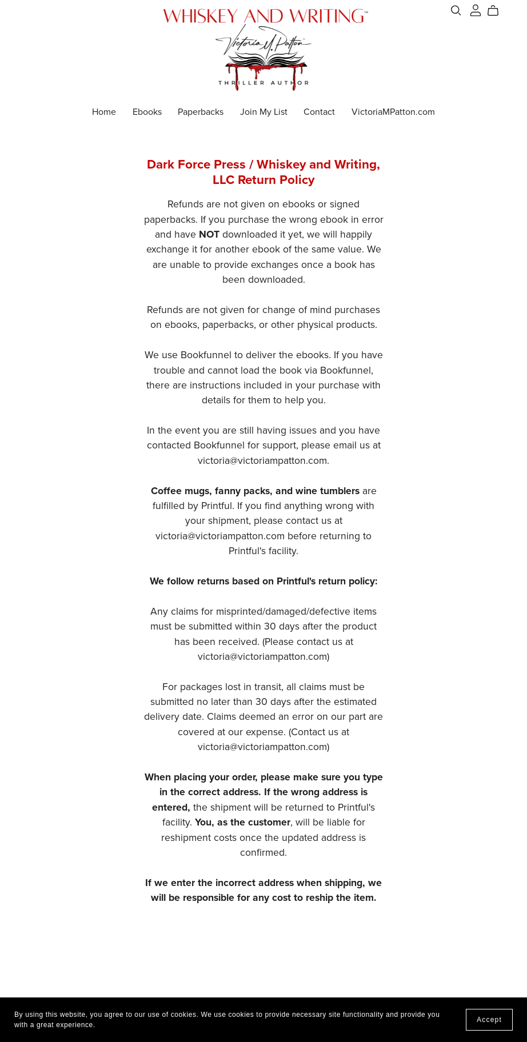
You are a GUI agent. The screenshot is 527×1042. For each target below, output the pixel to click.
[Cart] (498, 11)
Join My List (264, 112)
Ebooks (147, 112)
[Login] (475, 9)
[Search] (456, 10)
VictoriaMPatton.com (393, 112)
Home (104, 112)
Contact (319, 112)
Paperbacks (200, 112)
